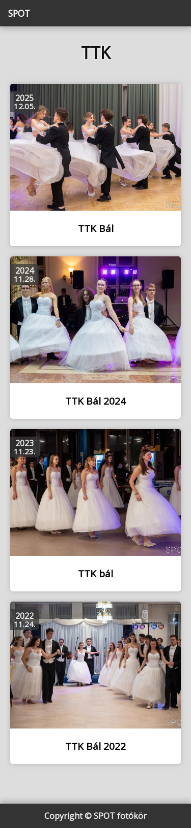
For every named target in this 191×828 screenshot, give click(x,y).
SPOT (19, 13)
